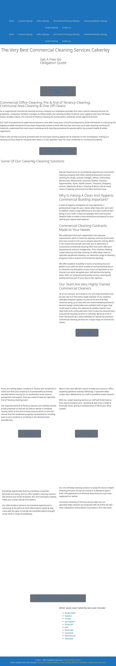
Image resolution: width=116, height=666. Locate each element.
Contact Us (66, 27)
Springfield (70, 621)
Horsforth (69, 633)
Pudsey (48, 662)
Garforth (74, 662)
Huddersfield (93, 662)
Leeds (62, 662)
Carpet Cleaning (51, 27)
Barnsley (102, 662)
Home (11, 21)
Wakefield (83, 662)
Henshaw (69, 638)
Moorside (69, 630)
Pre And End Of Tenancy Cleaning (66, 21)
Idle (66, 627)
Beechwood (70, 635)
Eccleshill (69, 624)
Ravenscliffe (70, 613)
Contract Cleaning (25, 21)
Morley (68, 662)
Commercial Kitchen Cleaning (95, 21)
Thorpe (68, 618)
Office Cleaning (43, 21)
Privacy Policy (68, 660)
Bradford (55, 662)
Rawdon (68, 616)
